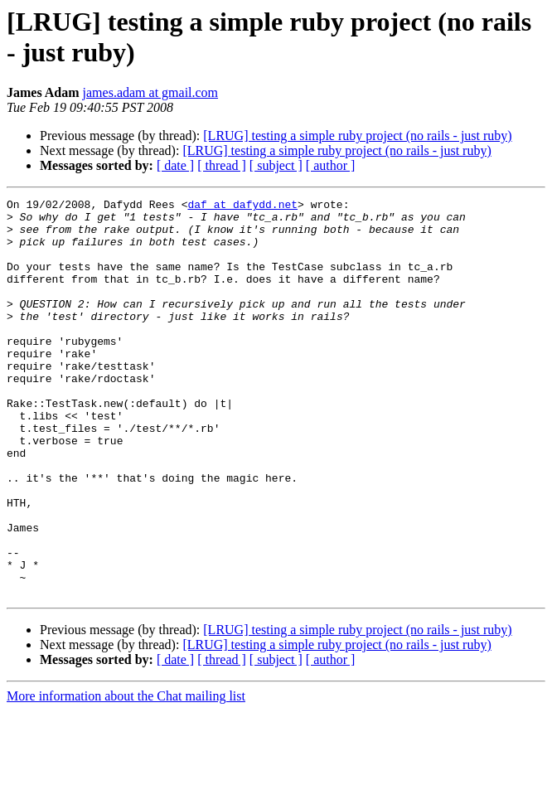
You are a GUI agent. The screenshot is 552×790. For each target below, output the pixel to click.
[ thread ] (221, 165)
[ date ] (175, 165)
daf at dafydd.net (242, 206)
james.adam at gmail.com (151, 92)
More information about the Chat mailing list (126, 775)
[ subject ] (276, 165)
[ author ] (331, 165)
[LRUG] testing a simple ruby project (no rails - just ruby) (357, 135)
